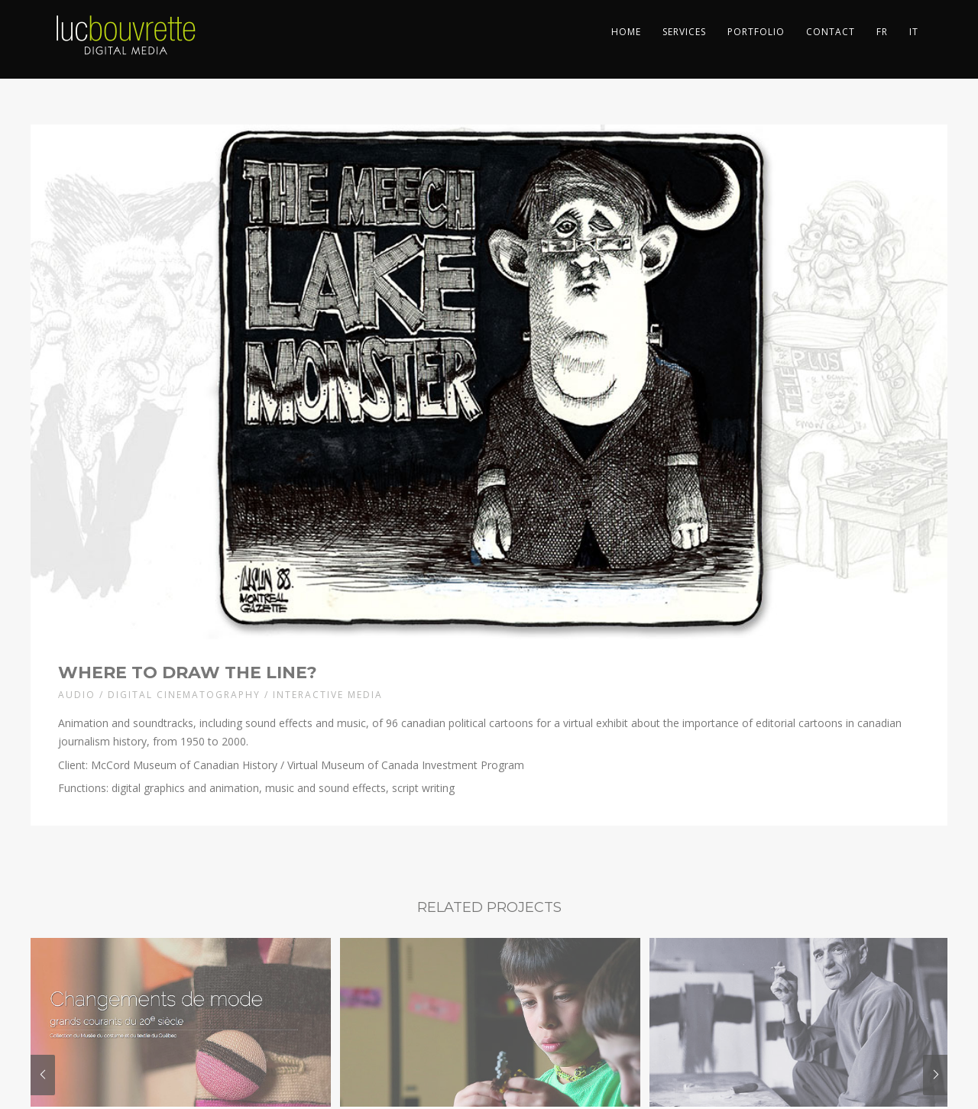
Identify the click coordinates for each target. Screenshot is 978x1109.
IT (913, 31)
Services (684, 31)
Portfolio (756, 31)
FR (882, 31)
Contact (830, 31)
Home (626, 31)
